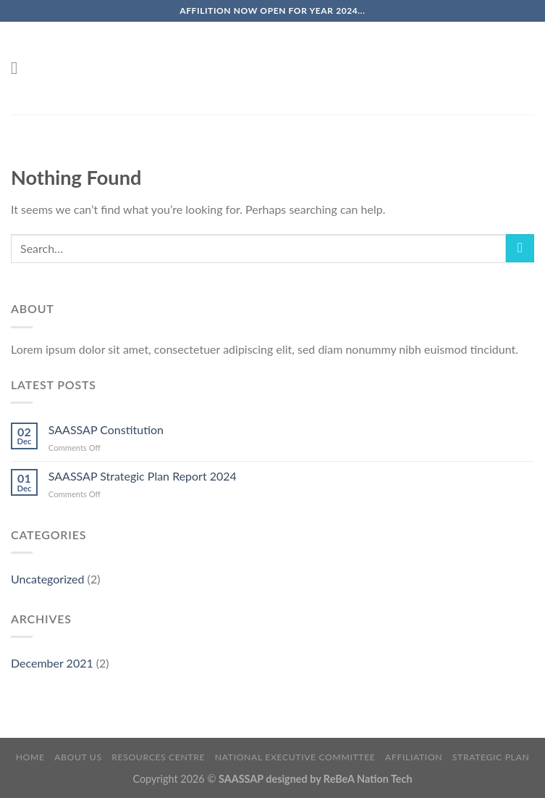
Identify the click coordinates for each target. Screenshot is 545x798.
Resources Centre (158, 757)
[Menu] (19, 68)
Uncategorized (48, 579)
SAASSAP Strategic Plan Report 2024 (142, 476)
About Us (78, 757)
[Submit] (520, 248)
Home (30, 757)
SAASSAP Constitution (106, 429)
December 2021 (52, 663)
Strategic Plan (491, 757)
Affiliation (413, 757)
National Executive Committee (295, 757)
